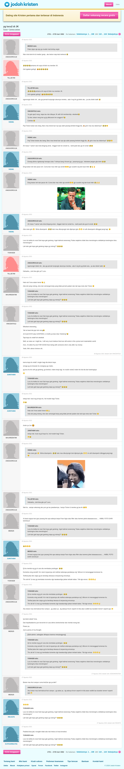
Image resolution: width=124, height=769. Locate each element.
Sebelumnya (82, 34)
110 (100, 34)
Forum (5, 29)
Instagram (63, 765)
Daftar (118, 4)
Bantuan (85, 761)
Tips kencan (72, 761)
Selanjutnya (114, 34)
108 (92, 34)
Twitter (56, 765)
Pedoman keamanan (54, 761)
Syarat (34, 765)
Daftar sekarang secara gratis (99, 15)
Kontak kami (98, 761)
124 (105, 34)
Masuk (109, 4)
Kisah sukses (36, 761)
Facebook (48, 765)
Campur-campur (14, 29)
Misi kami (23, 761)
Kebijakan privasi (23, 765)
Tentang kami (9, 761)
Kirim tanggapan (12, 34)
